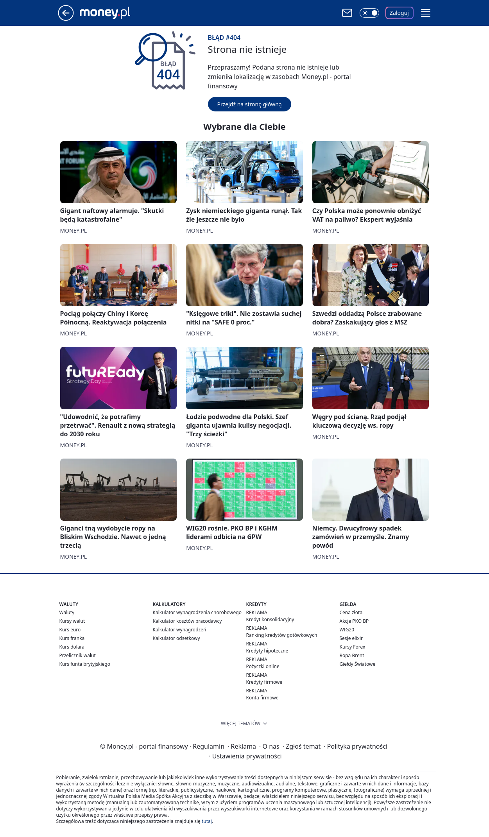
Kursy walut (72, 621)
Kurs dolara (72, 646)
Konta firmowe (262, 697)
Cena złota (351, 612)
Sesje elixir (351, 638)
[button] (425, 13)
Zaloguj (399, 12)
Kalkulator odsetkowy (176, 638)
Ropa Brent (352, 655)
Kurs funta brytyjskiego (84, 664)
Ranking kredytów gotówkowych (281, 635)
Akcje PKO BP (354, 621)
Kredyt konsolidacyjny (270, 619)
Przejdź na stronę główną (249, 104)
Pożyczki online (262, 666)
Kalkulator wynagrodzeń (179, 629)
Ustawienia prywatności (245, 756)
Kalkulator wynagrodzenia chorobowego (197, 612)
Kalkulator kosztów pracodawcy (187, 621)
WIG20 (347, 629)
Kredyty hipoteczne (267, 650)
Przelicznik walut (77, 655)
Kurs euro (70, 629)
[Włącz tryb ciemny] (369, 13)
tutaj (207, 821)
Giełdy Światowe (358, 664)
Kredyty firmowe (264, 682)
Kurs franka (72, 638)
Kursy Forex (352, 646)
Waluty (67, 612)
